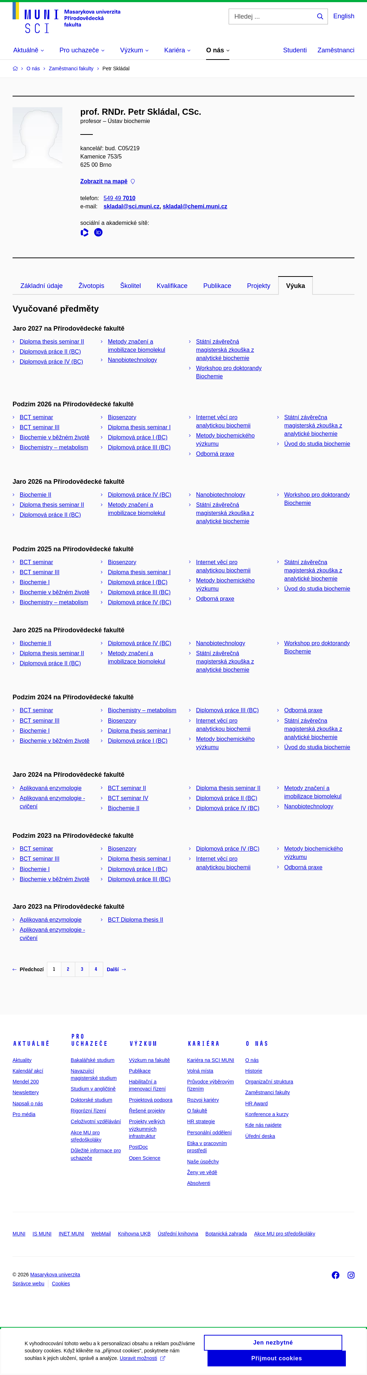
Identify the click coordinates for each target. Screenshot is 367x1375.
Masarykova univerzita (55, 1274)
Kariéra (203, 1044)
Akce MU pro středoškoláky (284, 1234)
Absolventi (198, 1183)
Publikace (217, 285)
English (343, 16)
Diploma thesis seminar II (52, 342)
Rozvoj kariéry (203, 1100)
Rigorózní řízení (88, 1111)
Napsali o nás (28, 1103)
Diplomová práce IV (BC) (51, 362)
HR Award (256, 1103)
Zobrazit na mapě (107, 182)
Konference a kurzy (267, 1114)
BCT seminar (36, 417)
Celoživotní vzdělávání (96, 1121)
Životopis (91, 285)
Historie (253, 1071)
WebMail (101, 1234)
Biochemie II (35, 495)
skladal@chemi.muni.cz (195, 206)
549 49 (119, 198)
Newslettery (26, 1092)
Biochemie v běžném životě (55, 437)
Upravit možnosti (143, 1359)
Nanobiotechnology (132, 360)
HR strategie (201, 1121)
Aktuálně (31, 1044)
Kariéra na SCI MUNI (210, 1060)
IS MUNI (42, 1234)
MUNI (19, 1234)
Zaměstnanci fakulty (267, 1092)
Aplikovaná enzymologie (51, 788)
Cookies (61, 1283)
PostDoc (138, 1147)
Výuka (295, 285)
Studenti (295, 50)
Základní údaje (41, 285)
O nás (256, 1044)
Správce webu (28, 1283)
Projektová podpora (150, 1100)
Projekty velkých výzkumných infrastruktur (147, 1129)
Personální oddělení (209, 1132)
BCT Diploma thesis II (135, 920)
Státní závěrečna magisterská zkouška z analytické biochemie (313, 425)
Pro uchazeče (89, 1040)
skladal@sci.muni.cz (131, 206)
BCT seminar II (127, 788)
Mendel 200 (26, 1082)
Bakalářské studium (92, 1060)
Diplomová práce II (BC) (50, 352)
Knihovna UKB (134, 1234)
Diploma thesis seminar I (139, 427)
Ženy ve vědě (202, 1172)
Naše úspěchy (203, 1161)
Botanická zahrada (226, 1234)
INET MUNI (71, 1234)
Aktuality (22, 1060)
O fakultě (197, 1111)
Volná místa (200, 1071)
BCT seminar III (39, 427)
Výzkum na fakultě (149, 1060)
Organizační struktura (269, 1082)
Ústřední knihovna (178, 1234)
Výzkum (143, 1044)
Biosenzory (122, 417)
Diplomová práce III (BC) (139, 447)
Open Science (145, 1158)
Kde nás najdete (263, 1125)
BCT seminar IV (128, 798)
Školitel (130, 285)
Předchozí (28, 969)
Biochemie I (35, 582)
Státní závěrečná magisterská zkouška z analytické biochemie (225, 350)
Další (116, 969)
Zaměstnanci (336, 50)
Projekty (258, 285)
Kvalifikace (172, 285)
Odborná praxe (215, 454)
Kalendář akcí (28, 1071)
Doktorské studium (91, 1100)
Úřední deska (260, 1136)
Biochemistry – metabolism (54, 447)
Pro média (24, 1114)
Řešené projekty (147, 1111)
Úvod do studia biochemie (317, 444)
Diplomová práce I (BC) (137, 437)
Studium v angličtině (93, 1089)
